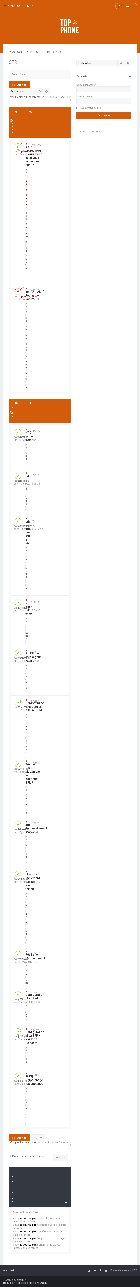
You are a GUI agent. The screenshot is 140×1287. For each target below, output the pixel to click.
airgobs (22, 480)
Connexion (82, 76)
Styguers (26, 499)
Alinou (22, 878)
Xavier (22, 768)
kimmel (26, 634)
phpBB (21, 1279)
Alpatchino (26, 325)
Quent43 (26, 804)
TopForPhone (26, 193)
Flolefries (26, 1109)
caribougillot (26, 574)
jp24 (26, 1016)
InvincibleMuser (26, 922)
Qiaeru (44, 1282)
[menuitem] (31, 6)
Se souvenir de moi (91, 107)
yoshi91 (26, 682)
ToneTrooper (26, 738)
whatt (26, 458)
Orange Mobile (26, 371)
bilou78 (26, 854)
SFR (13, 62)
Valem (22, 959)
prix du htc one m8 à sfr (27, 532)
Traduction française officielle (20, 1282)
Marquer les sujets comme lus (27, 97)
